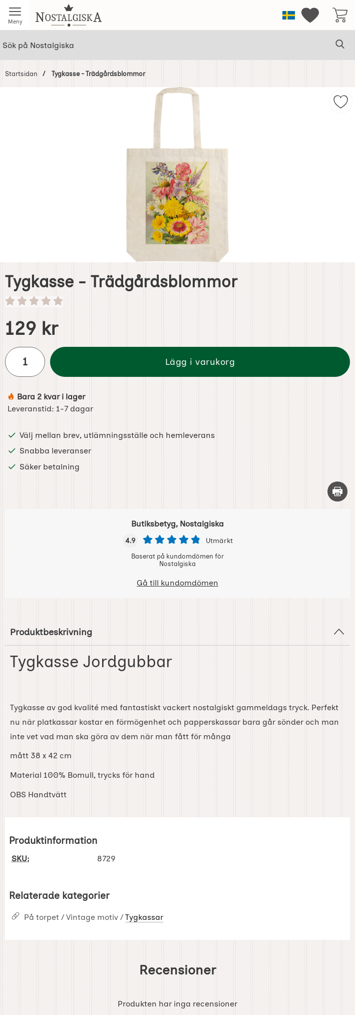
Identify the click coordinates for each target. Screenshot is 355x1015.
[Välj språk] (288, 15)
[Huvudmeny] (15, 15)
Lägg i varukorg (200, 361)
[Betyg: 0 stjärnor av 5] (177, 301)
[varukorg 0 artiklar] (340, 15)
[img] (340, 102)
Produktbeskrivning (177, 632)
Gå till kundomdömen (177, 583)
